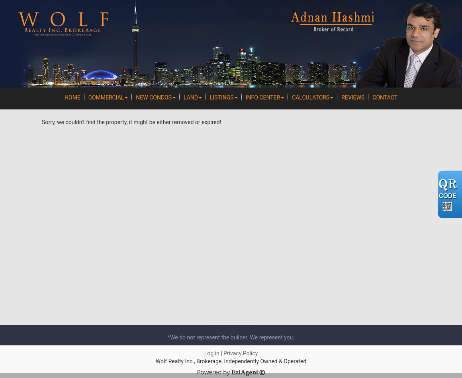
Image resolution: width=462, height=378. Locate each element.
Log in (211, 353)
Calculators (312, 97)
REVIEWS (352, 97)
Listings (224, 97)
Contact (384, 97)
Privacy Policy (240, 353)
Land (193, 97)
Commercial (108, 97)
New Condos (156, 97)
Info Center (265, 97)
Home (72, 97)
